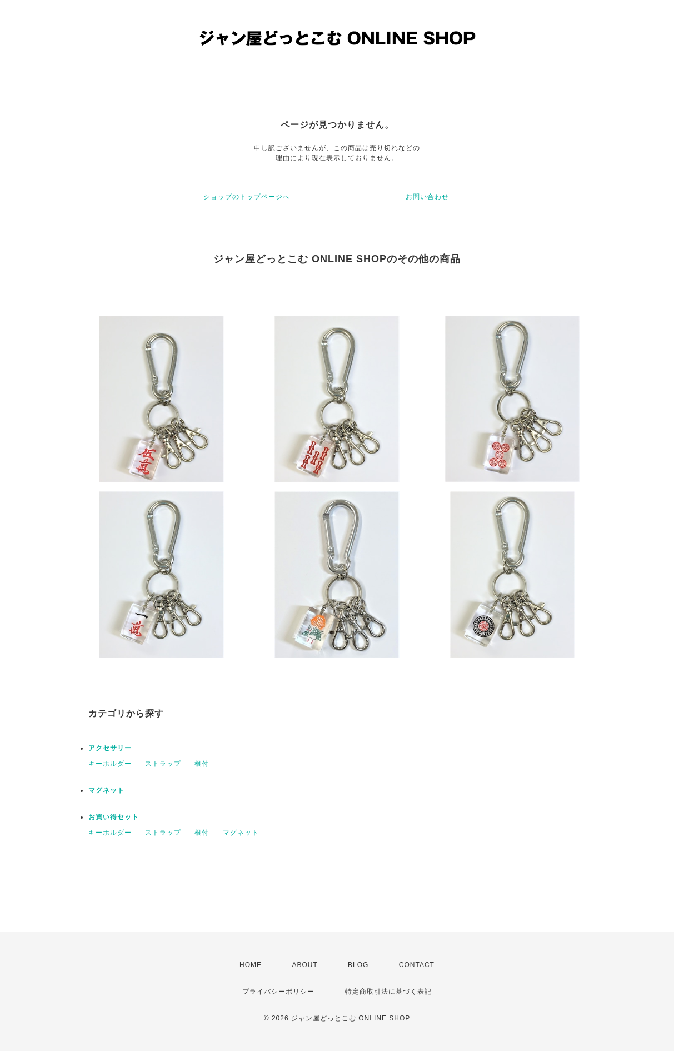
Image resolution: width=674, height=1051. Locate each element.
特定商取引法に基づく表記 (388, 991)
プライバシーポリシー (278, 991)
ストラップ (163, 764)
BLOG (358, 965)
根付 (201, 764)
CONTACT (417, 965)
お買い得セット (113, 817)
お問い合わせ (427, 197)
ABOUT (304, 965)
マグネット (106, 790)
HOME (250, 965)
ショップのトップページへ (246, 197)
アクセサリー (110, 748)
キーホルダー (110, 764)
